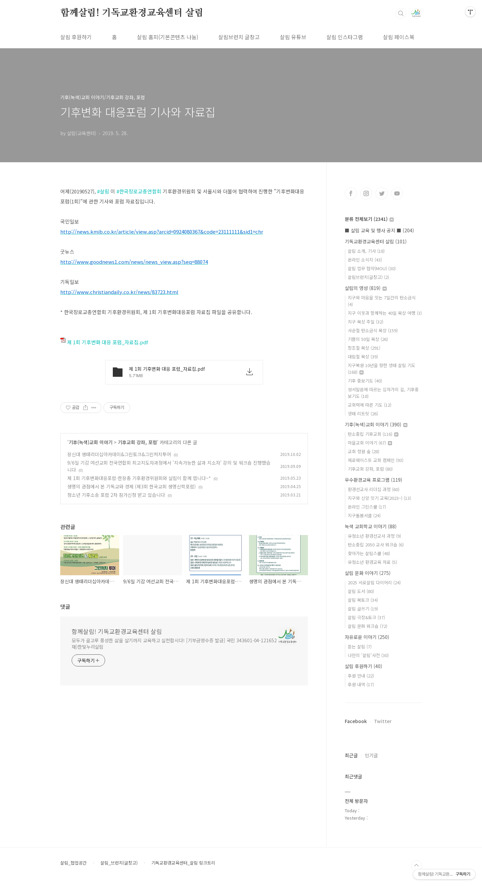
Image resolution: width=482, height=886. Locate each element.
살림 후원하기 (76, 37)
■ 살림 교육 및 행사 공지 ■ (379, 230)
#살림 (103, 191)
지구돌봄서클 (364, 515)
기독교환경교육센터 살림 (376, 241)
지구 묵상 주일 (365, 321)
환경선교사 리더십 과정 (373, 489)
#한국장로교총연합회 (138, 191)
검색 (401, 13)
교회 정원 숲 (363, 451)
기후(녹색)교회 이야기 (90, 442)
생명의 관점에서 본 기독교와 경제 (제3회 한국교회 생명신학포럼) (131, 486)
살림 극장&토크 (366, 617)
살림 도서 (361, 591)
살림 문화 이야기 (368, 573)
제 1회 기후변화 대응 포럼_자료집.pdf (104, 342)
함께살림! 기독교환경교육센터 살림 (131, 13)
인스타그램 (366, 193)
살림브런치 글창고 (239, 37)
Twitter (383, 721)
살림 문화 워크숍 (367, 626)
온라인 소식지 (365, 259)
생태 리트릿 (363, 413)
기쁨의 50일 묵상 (368, 339)
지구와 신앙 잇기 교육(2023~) (379, 498)
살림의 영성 (366, 288)
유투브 (397, 193)
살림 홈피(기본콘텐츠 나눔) (167, 37)
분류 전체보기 (369, 219)
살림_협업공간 (73, 863)
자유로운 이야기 (367, 637)
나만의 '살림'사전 (368, 655)
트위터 (382, 193)
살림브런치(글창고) (368, 277)
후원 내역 (361, 684)
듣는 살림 (360, 646)
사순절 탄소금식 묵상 (373, 330)
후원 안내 (361, 675)
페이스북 (351, 193)
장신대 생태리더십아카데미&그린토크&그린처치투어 (119, 454)
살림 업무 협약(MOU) (372, 268)
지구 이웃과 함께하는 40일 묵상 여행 (385, 313)
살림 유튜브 (293, 37)
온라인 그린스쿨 (367, 507)
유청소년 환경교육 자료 (372, 562)
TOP (416, 865)
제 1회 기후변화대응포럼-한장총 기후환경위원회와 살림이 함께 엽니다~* (139, 478)
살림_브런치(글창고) (119, 863)
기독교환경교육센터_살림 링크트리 (183, 863)
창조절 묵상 (364, 348)
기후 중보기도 (365, 380)
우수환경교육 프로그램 (373, 479)
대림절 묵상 (363, 356)
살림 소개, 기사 (366, 251)
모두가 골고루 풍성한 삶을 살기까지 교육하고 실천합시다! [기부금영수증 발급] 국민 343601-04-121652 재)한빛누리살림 (174, 643)
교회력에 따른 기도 (369, 405)
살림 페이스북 (398, 37)
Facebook (356, 721)
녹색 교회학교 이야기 (371, 526)
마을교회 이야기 (370, 442)
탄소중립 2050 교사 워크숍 (376, 544)
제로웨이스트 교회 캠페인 (375, 460)
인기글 (371, 755)
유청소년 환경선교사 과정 (374, 536)
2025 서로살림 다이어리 (374, 582)
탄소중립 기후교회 (373, 434)
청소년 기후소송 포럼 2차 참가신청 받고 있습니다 (116, 494)
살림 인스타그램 (344, 37)
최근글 (351, 755)
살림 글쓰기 (363, 608)
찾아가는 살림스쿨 (369, 553)
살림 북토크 (363, 600)
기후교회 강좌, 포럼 (137, 442)
